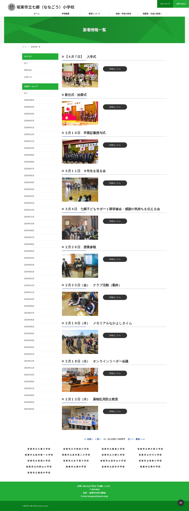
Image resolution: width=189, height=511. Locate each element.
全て (26, 63)
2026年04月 (29, 107)
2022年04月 (29, 409)
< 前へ (98, 439)
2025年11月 (29, 141)
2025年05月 (29, 176)
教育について (94, 14)
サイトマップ (165, 4)
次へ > (131, 439)
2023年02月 (29, 347)
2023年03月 (29, 340)
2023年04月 (29, 333)
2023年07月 (29, 313)
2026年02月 (29, 121)
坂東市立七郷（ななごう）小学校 (41, 7)
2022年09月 (29, 382)
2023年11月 (29, 292)
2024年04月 (29, 258)
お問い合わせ (181, 4)
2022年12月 (29, 361)
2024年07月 (29, 237)
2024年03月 (29, 265)
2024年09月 (29, 230)
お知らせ (28, 77)
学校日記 (28, 70)
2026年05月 (29, 100)
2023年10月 (29, 299)
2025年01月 (29, 203)
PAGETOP (180, 502)
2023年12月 (29, 285)
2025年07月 (29, 169)
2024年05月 (29, 251)
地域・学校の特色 (123, 14)
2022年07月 (29, 388)
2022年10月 (29, 375)
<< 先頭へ (88, 439)
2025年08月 (29, 162)
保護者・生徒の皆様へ (152, 14)
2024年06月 (29, 244)
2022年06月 (29, 395)
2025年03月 (29, 189)
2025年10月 (29, 148)
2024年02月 (29, 272)
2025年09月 (29, 155)
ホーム (37, 14)
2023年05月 (29, 327)
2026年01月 (29, 127)
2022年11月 (29, 368)
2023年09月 (29, 306)
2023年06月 (29, 320)
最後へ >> (140, 439)
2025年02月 (29, 196)
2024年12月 (29, 210)
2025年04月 (29, 182)
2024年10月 (29, 224)
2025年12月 (29, 134)
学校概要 (65, 14)
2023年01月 (29, 354)
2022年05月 (29, 402)
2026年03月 (29, 114)
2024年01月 (29, 279)
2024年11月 (29, 217)
